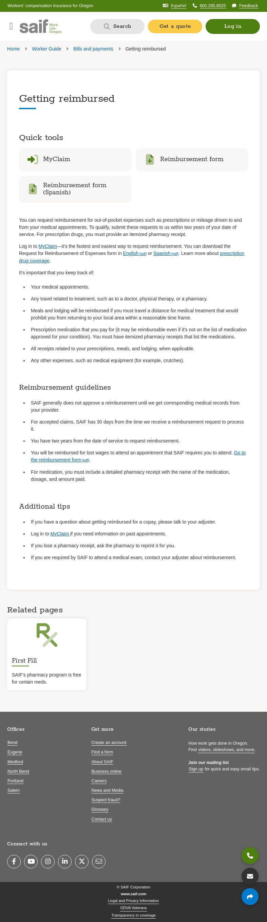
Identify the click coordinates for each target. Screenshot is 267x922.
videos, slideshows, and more (226, 749)
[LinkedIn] (65, 861)
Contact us (102, 819)
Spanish (162, 253)
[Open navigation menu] (11, 26)
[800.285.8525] (250, 855)
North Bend (18, 771)
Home (13, 49)
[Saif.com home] (41, 26)
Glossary (100, 809)
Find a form (102, 752)
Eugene (14, 752)
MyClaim (48, 246)
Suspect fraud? (106, 800)
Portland (15, 781)
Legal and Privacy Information (133, 901)
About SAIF (102, 762)
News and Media (107, 790)
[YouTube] (31, 861)
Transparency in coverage (133, 915)
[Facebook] (14, 861)
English (131, 253)
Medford (15, 762)
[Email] (99, 861)
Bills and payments (93, 49)
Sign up (196, 769)
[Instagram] (48, 861)
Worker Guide (46, 49)
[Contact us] (250, 876)
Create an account (109, 742)
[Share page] (250, 896)
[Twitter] (82, 861)
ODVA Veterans (133, 908)
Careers (99, 781)
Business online (106, 771)
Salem (13, 790)
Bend (12, 742)
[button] (233, 26)
